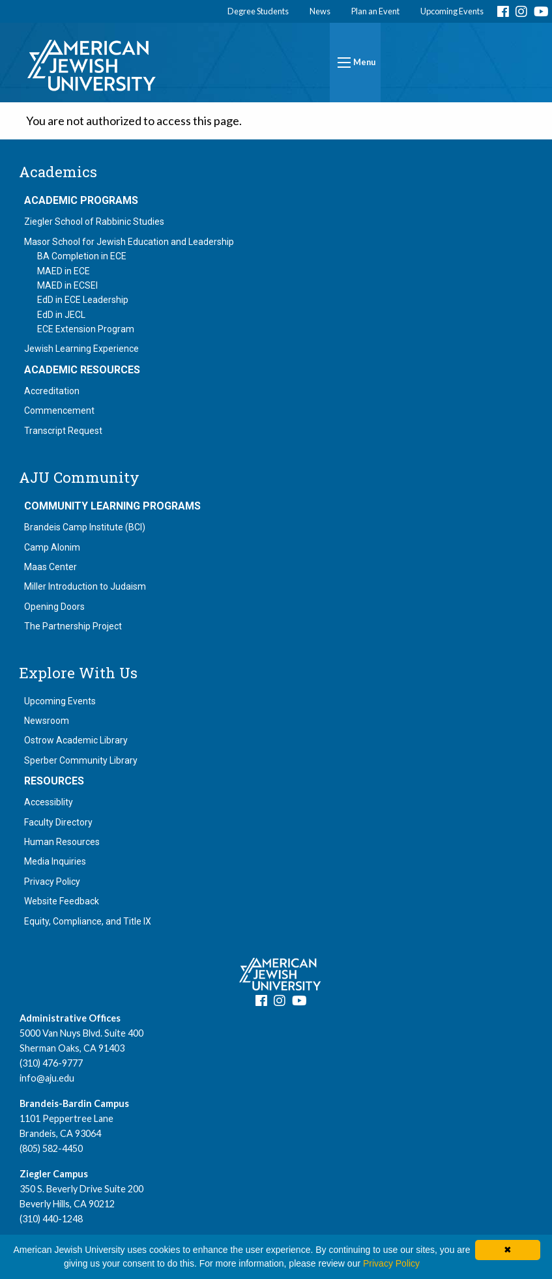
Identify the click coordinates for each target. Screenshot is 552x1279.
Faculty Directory (58, 822)
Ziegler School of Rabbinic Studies (94, 221)
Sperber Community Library (81, 760)
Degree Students (258, 11)
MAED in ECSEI (67, 285)
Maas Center (50, 567)
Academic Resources (82, 370)
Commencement (59, 410)
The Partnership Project (73, 626)
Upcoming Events (452, 11)
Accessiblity (48, 802)
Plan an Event (375, 11)
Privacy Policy (52, 881)
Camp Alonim (52, 547)
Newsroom (46, 720)
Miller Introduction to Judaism (85, 586)
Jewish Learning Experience (81, 348)
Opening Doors (54, 606)
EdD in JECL (61, 314)
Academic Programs (81, 200)
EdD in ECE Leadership (82, 300)
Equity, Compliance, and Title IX (87, 921)
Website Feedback (61, 901)
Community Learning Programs (112, 506)
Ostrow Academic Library (76, 740)
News (320, 11)
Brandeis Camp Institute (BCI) (84, 527)
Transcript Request (63, 430)
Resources (54, 781)
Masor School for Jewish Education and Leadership (129, 242)
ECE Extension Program (85, 329)
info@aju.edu (47, 1078)
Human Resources (62, 842)
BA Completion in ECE (81, 256)
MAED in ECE (63, 271)
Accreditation (52, 391)
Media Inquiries (55, 861)
